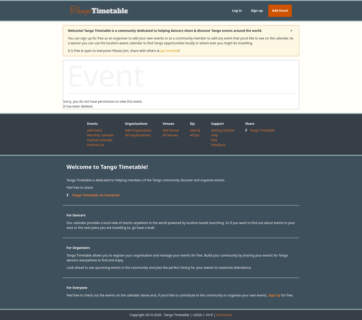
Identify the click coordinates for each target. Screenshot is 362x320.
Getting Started (222, 130)
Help (214, 135)
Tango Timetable (262, 130)
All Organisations (138, 135)
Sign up (257, 10)
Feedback (218, 145)
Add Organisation (138, 130)
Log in (237, 10)
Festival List (95, 145)
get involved (169, 50)
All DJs (194, 135)
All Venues (170, 135)
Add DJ (195, 130)
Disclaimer (224, 315)
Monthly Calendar (100, 135)
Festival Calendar (100, 140)
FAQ (214, 140)
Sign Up (274, 295)
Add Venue (171, 130)
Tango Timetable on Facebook (96, 195)
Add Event (280, 10)
